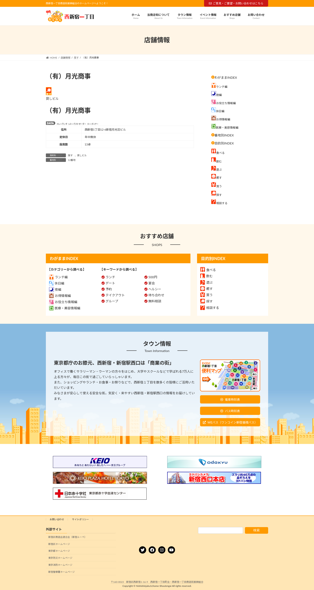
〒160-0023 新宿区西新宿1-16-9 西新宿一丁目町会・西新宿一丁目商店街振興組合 (157, 581)
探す (70, 155)
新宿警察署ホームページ (61, 571)
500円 (152, 277)
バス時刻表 (232, 411)
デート (110, 283)
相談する (209, 308)
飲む (206, 276)
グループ (112, 301)
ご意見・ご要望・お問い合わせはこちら (236, 3)
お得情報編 (60, 296)
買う (206, 295)
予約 (109, 289)
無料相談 (154, 301)
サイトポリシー (80, 519)
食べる (208, 270)
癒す (206, 288)
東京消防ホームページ (60, 564)
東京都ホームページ (59, 551)
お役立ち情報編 (63, 302)
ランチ (110, 277)
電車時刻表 (232, 399)
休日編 (56, 283)
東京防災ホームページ (60, 557)
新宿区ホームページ (59, 544)
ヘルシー (154, 289)
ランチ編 (58, 277)
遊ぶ (206, 282)
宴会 (151, 283)
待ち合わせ (156, 295)
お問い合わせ (57, 519)
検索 (256, 530)
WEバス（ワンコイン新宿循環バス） (232, 422)
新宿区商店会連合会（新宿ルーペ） (67, 537)
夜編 (55, 289)
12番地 (71, 159)
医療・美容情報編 (64, 308)
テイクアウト (115, 295)
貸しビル (82, 155)
